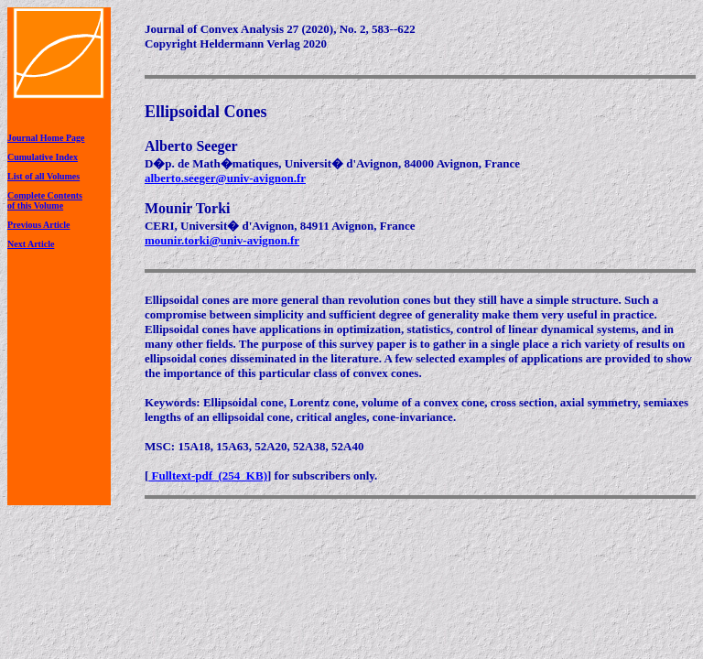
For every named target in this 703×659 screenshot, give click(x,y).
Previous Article (38, 225)
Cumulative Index (42, 157)
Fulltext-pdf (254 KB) (207, 475)
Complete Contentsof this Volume (44, 200)
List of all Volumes (43, 176)
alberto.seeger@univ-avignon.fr (225, 178)
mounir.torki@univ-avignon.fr (222, 240)
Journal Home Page (45, 138)
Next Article (30, 244)
